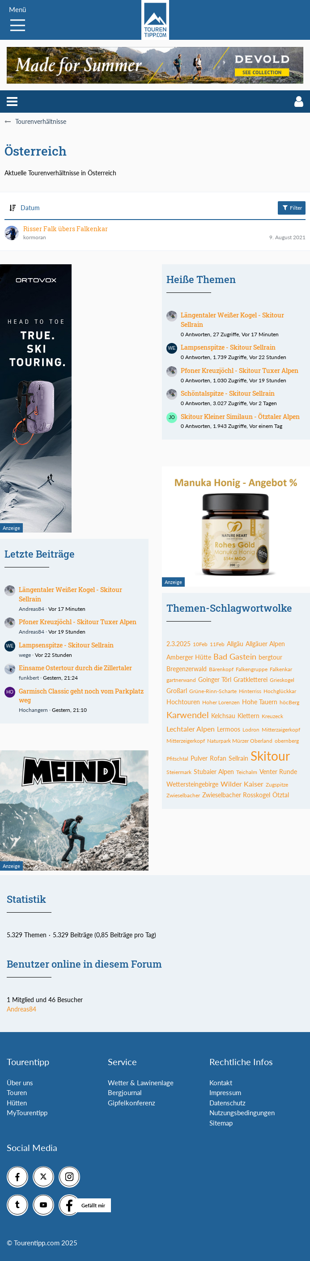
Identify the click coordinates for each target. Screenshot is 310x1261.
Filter (291, 207)
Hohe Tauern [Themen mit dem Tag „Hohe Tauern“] (259, 702)
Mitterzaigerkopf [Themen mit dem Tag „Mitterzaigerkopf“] (281, 729)
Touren (17, 1092)
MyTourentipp (27, 1113)
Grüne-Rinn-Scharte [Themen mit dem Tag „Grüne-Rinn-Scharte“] (213, 691)
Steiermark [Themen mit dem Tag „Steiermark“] (178, 772)
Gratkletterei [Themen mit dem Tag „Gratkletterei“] (251, 679)
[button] (12, 101)
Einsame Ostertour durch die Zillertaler (75, 668)
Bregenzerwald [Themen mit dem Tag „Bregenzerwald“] (186, 669)
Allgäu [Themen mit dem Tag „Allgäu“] (235, 643)
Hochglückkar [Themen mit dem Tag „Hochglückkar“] (279, 691)
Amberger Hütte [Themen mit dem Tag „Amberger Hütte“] (188, 657)
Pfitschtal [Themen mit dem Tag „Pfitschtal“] (177, 758)
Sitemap (221, 1123)
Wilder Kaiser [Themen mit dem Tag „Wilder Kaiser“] (242, 783)
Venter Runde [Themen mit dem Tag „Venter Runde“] (278, 771)
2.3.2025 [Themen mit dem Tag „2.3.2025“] (178, 643)
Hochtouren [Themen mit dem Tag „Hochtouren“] (183, 702)
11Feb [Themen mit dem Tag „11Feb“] (217, 644)
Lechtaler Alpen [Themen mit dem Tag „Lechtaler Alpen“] (190, 728)
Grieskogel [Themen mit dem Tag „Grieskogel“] (282, 680)
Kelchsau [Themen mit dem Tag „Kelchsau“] (223, 715)
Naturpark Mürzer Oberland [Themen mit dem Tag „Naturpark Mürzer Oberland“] (239, 740)
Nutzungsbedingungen (242, 1113)
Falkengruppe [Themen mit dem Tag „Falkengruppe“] (252, 669)
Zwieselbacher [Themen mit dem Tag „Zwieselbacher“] (183, 795)
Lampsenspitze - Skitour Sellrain (66, 645)
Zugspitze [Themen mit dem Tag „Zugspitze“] (277, 784)
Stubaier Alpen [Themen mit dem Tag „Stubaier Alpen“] (214, 771)
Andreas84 (31, 608)
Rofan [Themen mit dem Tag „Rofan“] (218, 758)
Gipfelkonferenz (131, 1103)
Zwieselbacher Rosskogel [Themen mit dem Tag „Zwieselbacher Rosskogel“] (236, 795)
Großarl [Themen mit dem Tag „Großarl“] (176, 690)
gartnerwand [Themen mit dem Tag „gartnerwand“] (181, 680)
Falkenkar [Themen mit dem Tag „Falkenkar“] (281, 669)
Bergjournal (125, 1092)
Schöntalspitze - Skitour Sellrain (228, 393)
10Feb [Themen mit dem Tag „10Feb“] (200, 644)
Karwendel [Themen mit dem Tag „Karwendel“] (187, 714)
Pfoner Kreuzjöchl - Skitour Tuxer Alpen (77, 622)
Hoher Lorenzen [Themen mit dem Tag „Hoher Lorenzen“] (221, 702)
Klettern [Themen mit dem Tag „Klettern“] (248, 715)
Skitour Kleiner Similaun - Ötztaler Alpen (240, 416)
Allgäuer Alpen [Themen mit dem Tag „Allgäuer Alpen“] (265, 643)
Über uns (20, 1083)
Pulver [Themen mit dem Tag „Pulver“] (199, 758)
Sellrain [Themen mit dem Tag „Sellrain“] (238, 758)
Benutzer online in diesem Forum (84, 963)
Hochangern (33, 710)
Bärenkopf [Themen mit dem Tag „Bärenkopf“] (221, 669)
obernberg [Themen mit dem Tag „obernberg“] (287, 740)
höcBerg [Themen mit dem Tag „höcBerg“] (289, 702)
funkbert (29, 677)
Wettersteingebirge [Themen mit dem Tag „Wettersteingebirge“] (192, 784)
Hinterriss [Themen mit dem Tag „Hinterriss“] (250, 691)
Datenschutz (227, 1103)
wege (25, 655)
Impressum (225, 1092)
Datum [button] (30, 208)
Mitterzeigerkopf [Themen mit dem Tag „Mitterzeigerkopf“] (185, 740)
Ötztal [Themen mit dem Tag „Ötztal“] (280, 795)
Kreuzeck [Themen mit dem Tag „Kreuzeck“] (272, 716)
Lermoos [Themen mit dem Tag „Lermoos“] (228, 729)
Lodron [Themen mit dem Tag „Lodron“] (250, 729)
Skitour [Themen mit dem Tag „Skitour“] (270, 755)
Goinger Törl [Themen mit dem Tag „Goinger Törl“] (214, 679)
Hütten (17, 1103)
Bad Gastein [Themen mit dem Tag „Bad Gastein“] (234, 656)
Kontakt (220, 1083)
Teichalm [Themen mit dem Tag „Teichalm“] (246, 772)
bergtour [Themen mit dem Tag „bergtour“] (270, 657)
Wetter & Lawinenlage (141, 1083)
